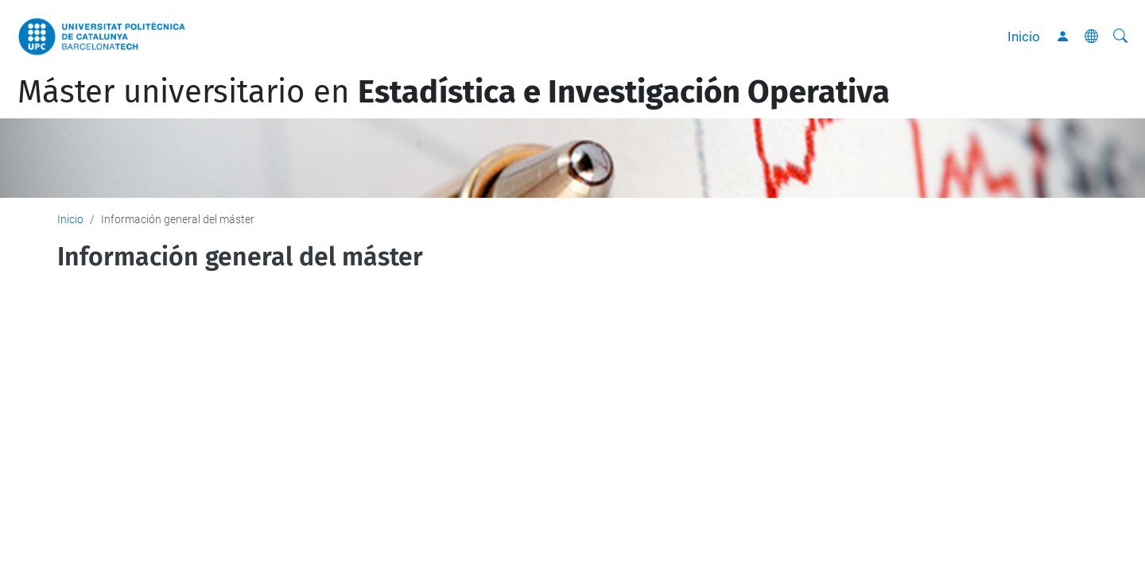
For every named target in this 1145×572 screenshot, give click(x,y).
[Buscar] (1120, 36)
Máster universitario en (453, 92)
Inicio (1023, 36)
